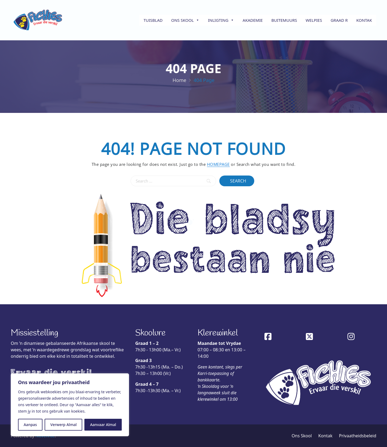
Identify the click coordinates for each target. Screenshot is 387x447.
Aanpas (30, 424)
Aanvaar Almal (103, 424)
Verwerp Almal (63, 424)
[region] (70, 404)
